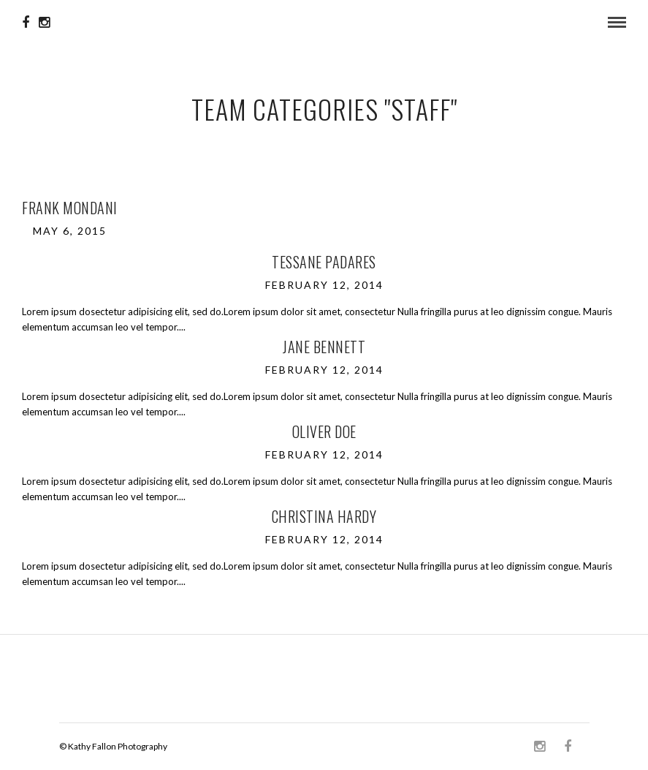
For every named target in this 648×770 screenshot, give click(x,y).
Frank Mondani (70, 208)
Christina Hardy (324, 516)
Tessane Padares (324, 262)
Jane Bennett (324, 347)
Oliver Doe (324, 431)
